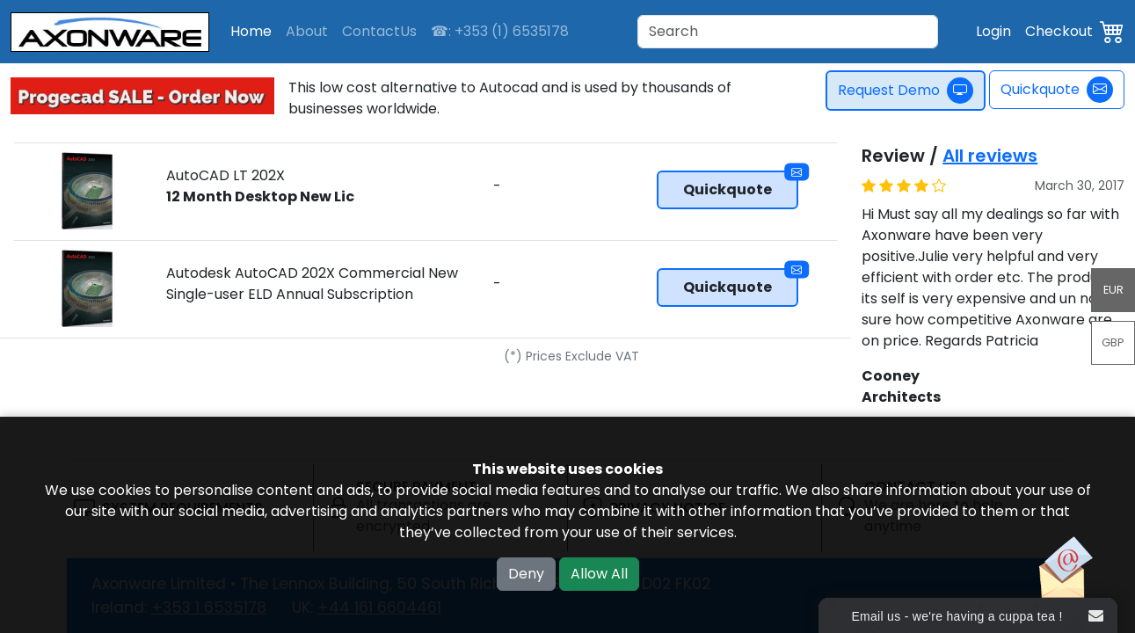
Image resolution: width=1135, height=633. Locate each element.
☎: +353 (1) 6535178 (500, 31)
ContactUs (379, 31)
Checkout (1059, 31)
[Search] (787, 31)
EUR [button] (1113, 289)
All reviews (989, 155)
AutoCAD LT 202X (260, 186)
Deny (526, 574)
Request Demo (908, 90)
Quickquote (1056, 89)
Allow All (599, 574)
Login (993, 31)
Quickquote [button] (740, 185)
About (307, 31)
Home (251, 31)
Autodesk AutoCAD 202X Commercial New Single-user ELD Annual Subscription (312, 283)
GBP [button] (1113, 342)
